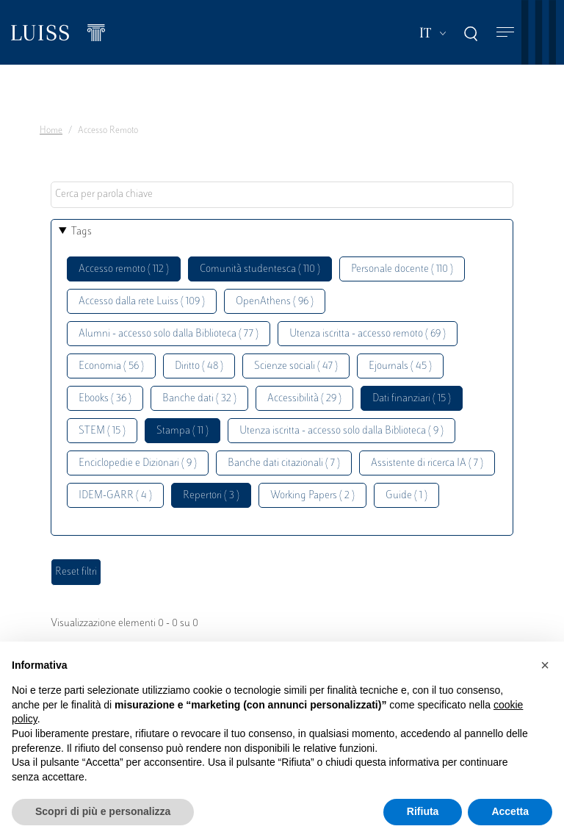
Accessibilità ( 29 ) (304, 398)
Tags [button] (81, 231)
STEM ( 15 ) (102, 431)
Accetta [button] (510, 811)
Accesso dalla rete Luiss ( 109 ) (142, 301)
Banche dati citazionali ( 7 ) (284, 463)
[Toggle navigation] (505, 32)
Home (51, 130)
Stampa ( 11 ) (182, 431)
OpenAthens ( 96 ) (275, 301)
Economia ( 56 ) (111, 366)
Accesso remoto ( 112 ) (124, 269)
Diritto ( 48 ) (199, 366)
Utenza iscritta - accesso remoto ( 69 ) (367, 334)
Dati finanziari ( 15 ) (411, 398)
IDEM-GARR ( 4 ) (115, 495)
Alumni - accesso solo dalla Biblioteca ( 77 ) (168, 334)
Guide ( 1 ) (406, 495)
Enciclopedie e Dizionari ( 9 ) (138, 463)
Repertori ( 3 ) (211, 495)
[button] (545, 665)
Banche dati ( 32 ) (199, 398)
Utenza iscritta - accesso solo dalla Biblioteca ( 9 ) (341, 431)
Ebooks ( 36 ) (105, 398)
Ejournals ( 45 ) (400, 366)
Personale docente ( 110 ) (402, 269)
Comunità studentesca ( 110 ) (260, 269)
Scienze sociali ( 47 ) (296, 366)
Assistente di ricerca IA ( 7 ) (427, 463)
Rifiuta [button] (423, 811)
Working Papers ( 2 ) (312, 495)
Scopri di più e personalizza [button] (102, 811)
